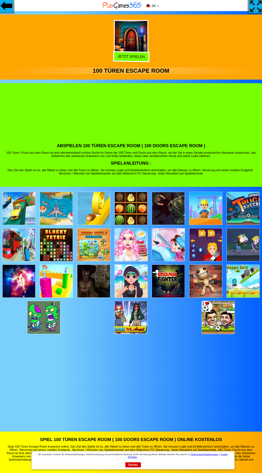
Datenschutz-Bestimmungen (204, 454)
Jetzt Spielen (130, 57)
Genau (133, 464)
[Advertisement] (131, 115)
